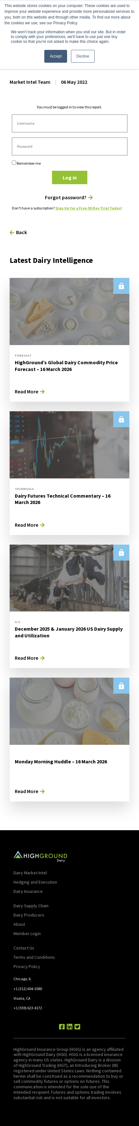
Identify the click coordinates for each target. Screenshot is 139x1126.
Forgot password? (65, 197)
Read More (26, 391)
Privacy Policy (26, 966)
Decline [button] (82, 56)
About (19, 924)
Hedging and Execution (35, 882)
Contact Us (23, 948)
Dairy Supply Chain (30, 906)
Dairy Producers (28, 915)
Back (21, 232)
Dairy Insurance (28, 891)
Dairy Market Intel (30, 873)
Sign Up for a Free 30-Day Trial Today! (89, 208)
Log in (70, 177)
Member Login (27, 933)
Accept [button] (56, 56)
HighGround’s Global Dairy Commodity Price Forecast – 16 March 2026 (66, 365)
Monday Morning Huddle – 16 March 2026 (61, 761)
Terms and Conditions (34, 957)
